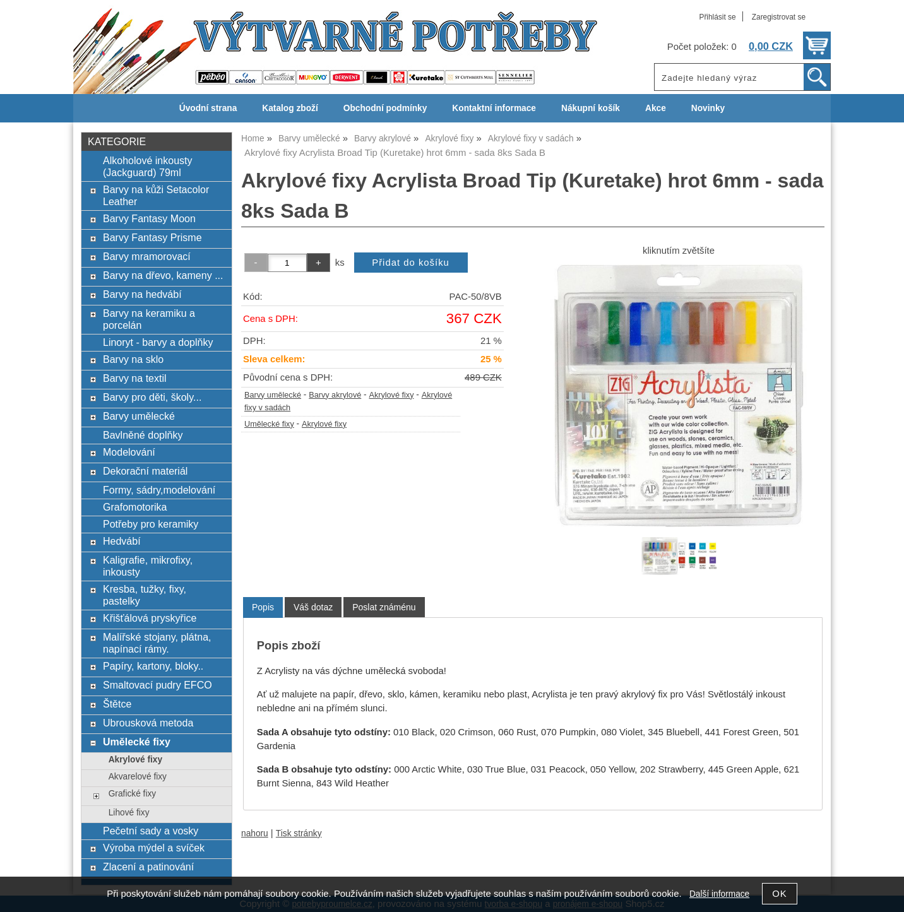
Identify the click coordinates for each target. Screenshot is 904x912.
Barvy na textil (135, 378)
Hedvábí (122, 541)
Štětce (117, 703)
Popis (263, 607)
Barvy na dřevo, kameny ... (163, 275)
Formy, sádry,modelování (159, 489)
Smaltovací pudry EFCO (157, 684)
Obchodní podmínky (385, 108)
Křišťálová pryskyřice (149, 618)
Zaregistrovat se (779, 17)
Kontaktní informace (494, 108)
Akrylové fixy (391, 395)
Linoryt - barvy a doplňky (158, 342)
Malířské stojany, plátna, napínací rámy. (157, 642)
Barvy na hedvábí (142, 294)
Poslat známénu (383, 607)
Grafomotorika (135, 506)
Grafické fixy (132, 793)
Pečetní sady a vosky (150, 830)
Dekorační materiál (145, 471)
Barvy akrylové (335, 395)
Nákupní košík (590, 108)
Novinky (708, 108)
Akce (655, 108)
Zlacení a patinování (148, 866)
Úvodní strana (208, 108)
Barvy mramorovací (147, 256)
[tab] (263, 607)
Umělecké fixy (269, 424)
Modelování (129, 452)
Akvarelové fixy (138, 776)
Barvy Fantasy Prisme (152, 237)
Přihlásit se (717, 17)
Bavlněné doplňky (142, 435)
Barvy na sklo (133, 359)
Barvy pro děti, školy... (152, 397)
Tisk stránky (299, 833)
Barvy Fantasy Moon (149, 218)
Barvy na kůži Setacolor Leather (156, 195)
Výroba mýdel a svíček (154, 847)
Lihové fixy (129, 812)
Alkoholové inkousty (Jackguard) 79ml (148, 166)
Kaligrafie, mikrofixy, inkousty (148, 565)
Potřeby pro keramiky (150, 524)
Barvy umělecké (272, 395)
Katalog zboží (290, 108)
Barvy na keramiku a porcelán (149, 319)
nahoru (254, 833)
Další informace (719, 894)
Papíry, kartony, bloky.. (153, 666)
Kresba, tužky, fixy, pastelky (144, 595)
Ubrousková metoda (148, 722)
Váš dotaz (313, 607)
